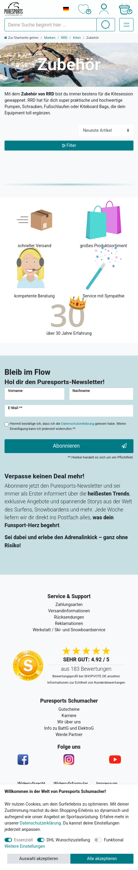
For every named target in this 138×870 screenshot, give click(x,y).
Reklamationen (69, 623)
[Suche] (105, 24)
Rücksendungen (69, 617)
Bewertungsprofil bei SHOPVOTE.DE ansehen (86, 676)
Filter (69, 145)
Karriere (69, 715)
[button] (124, 9)
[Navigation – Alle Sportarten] (126, 24)
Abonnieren (90, 446)
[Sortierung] (106, 130)
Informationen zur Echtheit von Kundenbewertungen (86, 683)
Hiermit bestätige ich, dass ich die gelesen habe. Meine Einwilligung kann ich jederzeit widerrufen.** (68, 426)
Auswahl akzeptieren (38, 858)
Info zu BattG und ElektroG (69, 728)
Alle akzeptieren (102, 858)
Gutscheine (68, 709)
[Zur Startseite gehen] (21, 38)
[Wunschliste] (83, 9)
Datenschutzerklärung (40, 823)
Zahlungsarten (68, 604)
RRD (64, 38)
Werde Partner (69, 734)
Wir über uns (69, 721)
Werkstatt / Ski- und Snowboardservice (69, 629)
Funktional (114, 839)
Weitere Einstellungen (25, 846)
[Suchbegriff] (51, 24)
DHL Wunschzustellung (68, 839)
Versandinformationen (69, 610)
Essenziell (23, 839)
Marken (49, 38)
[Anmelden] (104, 9)
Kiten (77, 38)
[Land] (66, 9)
